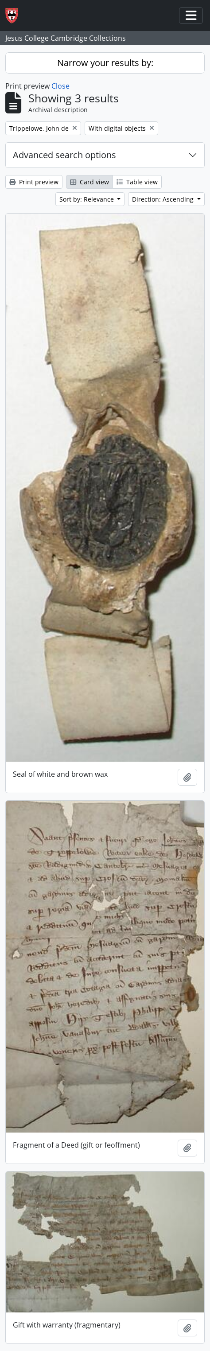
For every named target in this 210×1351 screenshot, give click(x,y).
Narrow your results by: (105, 63)
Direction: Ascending (163, 199)
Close (60, 86)
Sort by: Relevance (87, 199)
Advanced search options (64, 155)
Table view (137, 182)
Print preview (33, 182)
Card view (89, 182)
